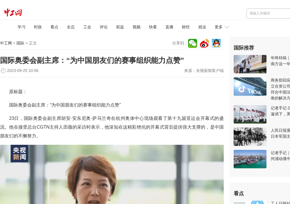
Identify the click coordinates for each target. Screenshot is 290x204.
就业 (202, 27)
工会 (87, 27)
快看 (153, 27)
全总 (71, 27)
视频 (136, 27)
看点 (54, 27)
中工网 (6, 43)
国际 (20, 43)
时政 (38, 27)
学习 (21, 27)
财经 (186, 27)
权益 (120, 27)
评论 (104, 27)
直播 (169, 27)
